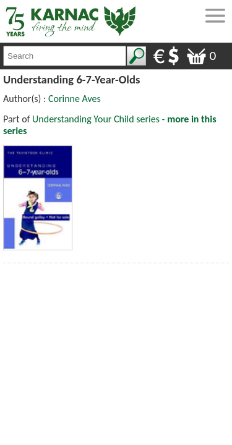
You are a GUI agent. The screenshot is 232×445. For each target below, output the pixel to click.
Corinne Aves (74, 98)
